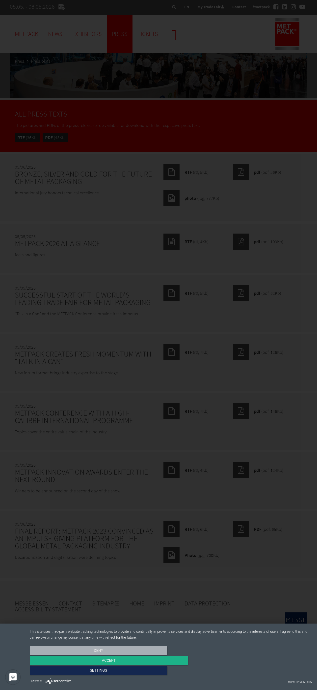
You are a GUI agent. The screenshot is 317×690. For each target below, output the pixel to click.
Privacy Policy (304, 682)
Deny (72, 672)
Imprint (291, 682)
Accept (171, 672)
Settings (269, 672)
